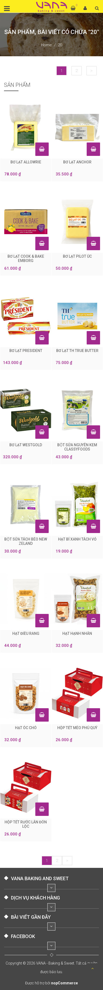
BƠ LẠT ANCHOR (77, 162)
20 (60, 45)
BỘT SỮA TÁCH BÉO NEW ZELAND (25, 541)
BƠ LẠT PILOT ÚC (77, 256)
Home (46, 45)
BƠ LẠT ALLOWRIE (25, 162)
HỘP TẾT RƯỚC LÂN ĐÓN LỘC (26, 824)
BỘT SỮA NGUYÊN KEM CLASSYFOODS (77, 447)
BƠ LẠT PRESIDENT (25, 350)
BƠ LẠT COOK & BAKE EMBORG (25, 258)
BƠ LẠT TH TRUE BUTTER (77, 350)
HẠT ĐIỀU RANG (25, 633)
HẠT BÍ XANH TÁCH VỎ (77, 539)
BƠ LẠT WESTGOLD (25, 445)
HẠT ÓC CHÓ (26, 728)
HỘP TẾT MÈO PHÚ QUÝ (77, 728)
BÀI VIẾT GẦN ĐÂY (31, 917)
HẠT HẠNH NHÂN (77, 633)
